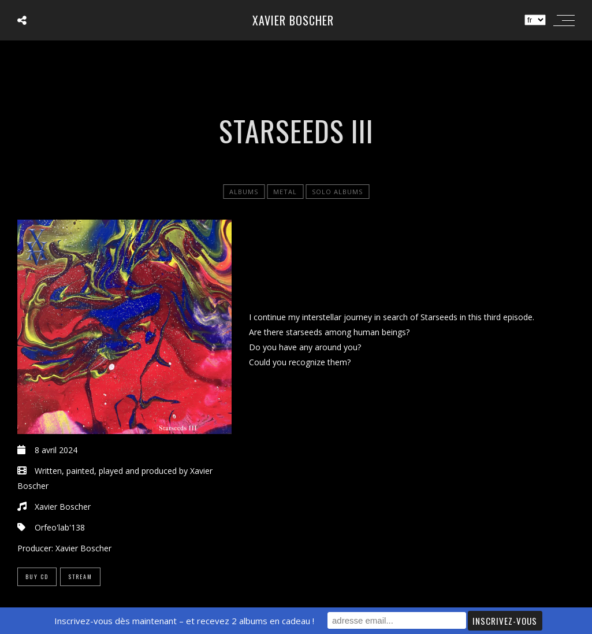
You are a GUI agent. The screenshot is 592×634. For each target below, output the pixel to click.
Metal (285, 191)
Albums (243, 191)
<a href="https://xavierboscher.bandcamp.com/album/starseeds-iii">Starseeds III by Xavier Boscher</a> (412, 262)
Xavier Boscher (293, 20)
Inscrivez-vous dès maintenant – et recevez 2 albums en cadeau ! (184, 620)
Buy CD (37, 576)
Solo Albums (337, 191)
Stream (80, 576)
